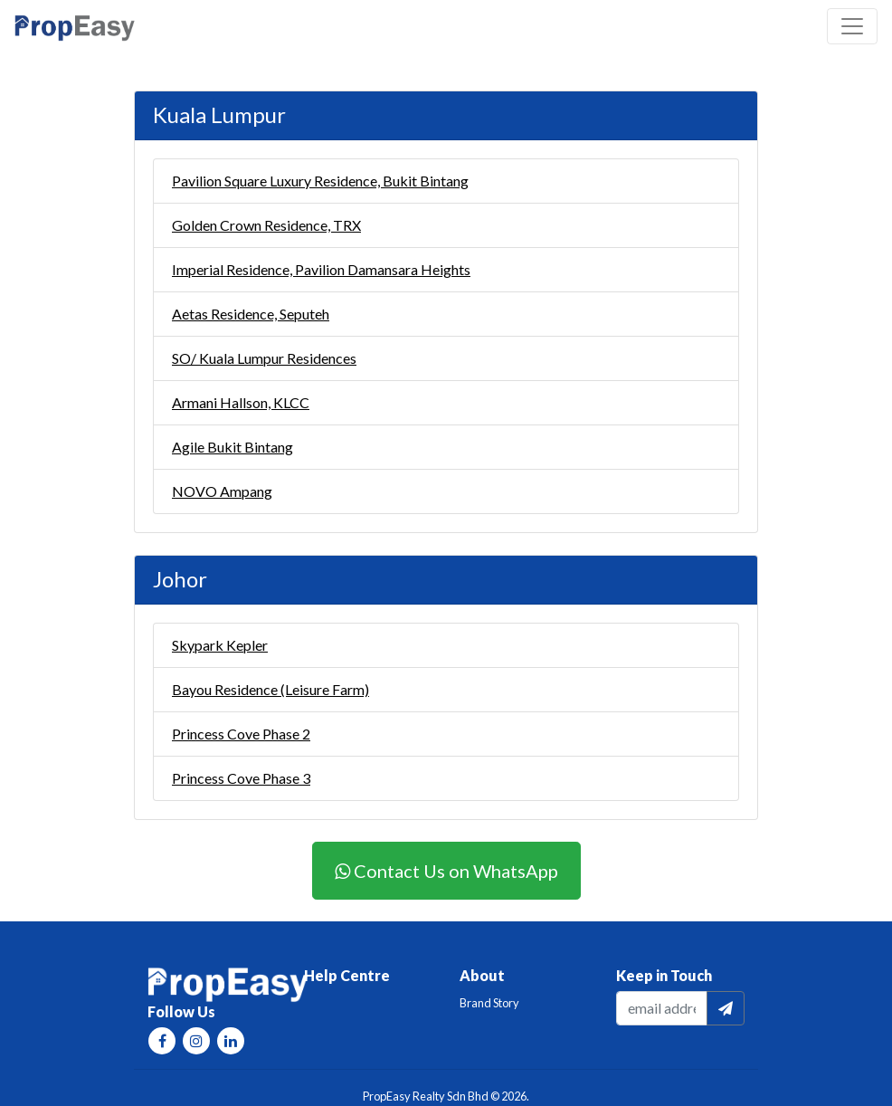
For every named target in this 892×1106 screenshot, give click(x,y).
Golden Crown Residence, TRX (266, 225)
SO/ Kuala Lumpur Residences (264, 358)
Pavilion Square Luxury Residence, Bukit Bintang (320, 180)
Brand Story (489, 1003)
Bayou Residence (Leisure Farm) (270, 689)
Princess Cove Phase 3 (241, 778)
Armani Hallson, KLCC (240, 402)
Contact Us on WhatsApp (446, 871)
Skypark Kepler (220, 644)
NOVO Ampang (222, 491)
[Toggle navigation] (852, 26)
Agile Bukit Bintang (232, 446)
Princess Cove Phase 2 (241, 733)
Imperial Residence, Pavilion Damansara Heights (321, 269)
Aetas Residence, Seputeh (250, 313)
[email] (662, 1008)
